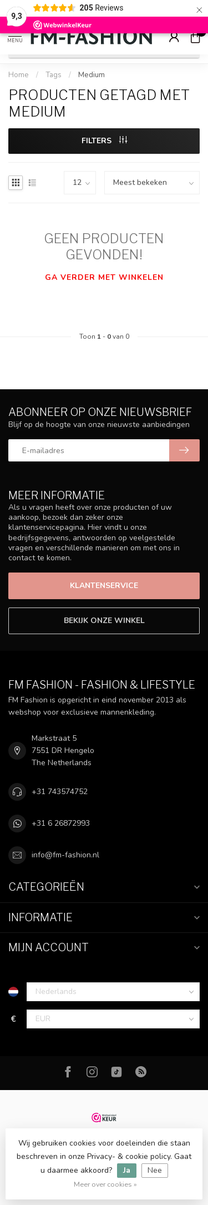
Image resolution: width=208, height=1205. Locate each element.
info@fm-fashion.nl (65, 855)
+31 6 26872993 (61, 823)
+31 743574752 (60, 791)
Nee (155, 1170)
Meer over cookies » (105, 1184)
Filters (104, 140)
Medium (91, 75)
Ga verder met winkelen (104, 277)
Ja (126, 1170)
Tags (53, 75)
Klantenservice (104, 585)
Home (18, 75)
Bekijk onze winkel (104, 620)
